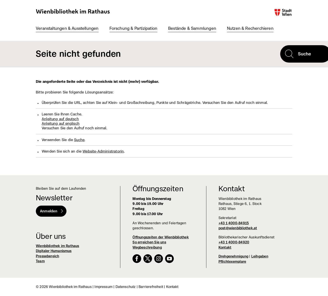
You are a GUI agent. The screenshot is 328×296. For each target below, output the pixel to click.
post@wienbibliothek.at (238, 228)
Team (40, 261)
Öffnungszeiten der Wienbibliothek (161, 237)
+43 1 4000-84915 (234, 223)
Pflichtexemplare (232, 261)
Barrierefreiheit (151, 286)
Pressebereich (47, 256)
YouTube (169, 258)
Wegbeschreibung (147, 247)
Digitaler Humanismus (54, 251)
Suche (79, 139)
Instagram (158, 258)
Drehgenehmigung (233, 256)
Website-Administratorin (103, 151)
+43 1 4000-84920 (234, 242)
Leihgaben (259, 256)
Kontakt (225, 247)
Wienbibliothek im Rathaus (73, 11)
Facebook (137, 258)
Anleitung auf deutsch (60, 118)
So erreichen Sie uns (149, 242)
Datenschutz (126, 286)
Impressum (103, 286)
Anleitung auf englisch (61, 123)
